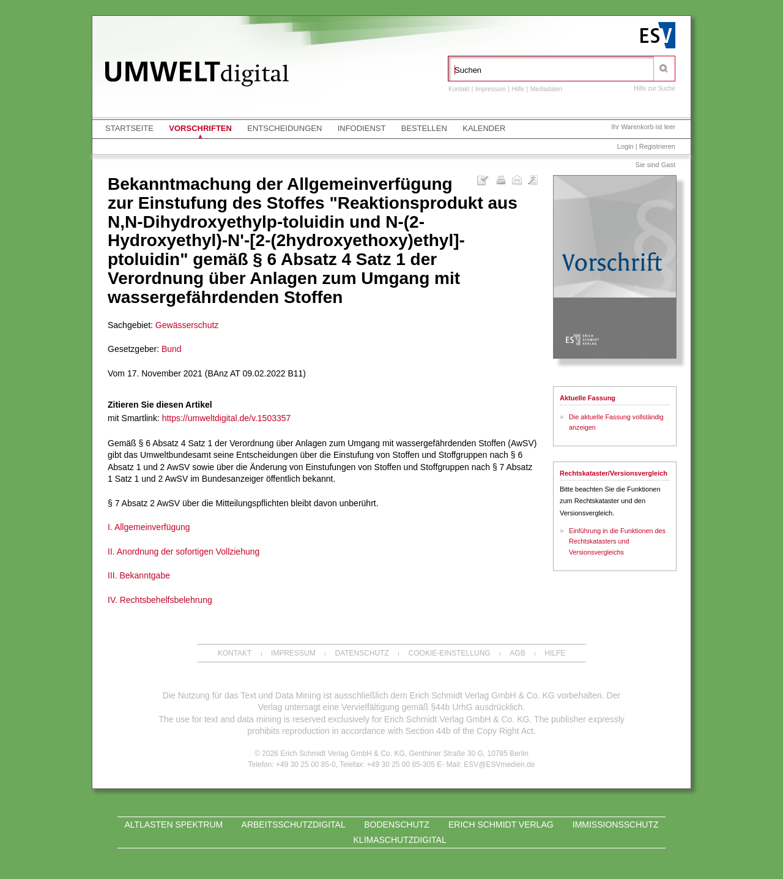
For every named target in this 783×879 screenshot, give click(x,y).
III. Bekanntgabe (139, 575)
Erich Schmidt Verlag (501, 824)
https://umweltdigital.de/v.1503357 (226, 418)
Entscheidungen (284, 128)
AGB (517, 653)
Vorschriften (200, 128)
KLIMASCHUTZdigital (400, 840)
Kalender (483, 128)
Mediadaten (546, 89)
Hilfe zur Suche (654, 88)
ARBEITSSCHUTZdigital (294, 824)
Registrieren (657, 146)
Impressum (490, 89)
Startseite (129, 128)
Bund (171, 349)
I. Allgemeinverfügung (149, 527)
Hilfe (518, 89)
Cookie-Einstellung (450, 653)
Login (625, 146)
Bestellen (424, 128)
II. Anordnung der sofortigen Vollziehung (183, 551)
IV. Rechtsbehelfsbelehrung (160, 600)
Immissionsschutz (616, 824)
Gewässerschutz (186, 325)
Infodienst (362, 128)
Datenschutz (361, 653)
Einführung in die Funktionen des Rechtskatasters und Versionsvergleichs (617, 541)
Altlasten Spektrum (173, 824)
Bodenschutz (396, 824)
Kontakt (458, 89)
